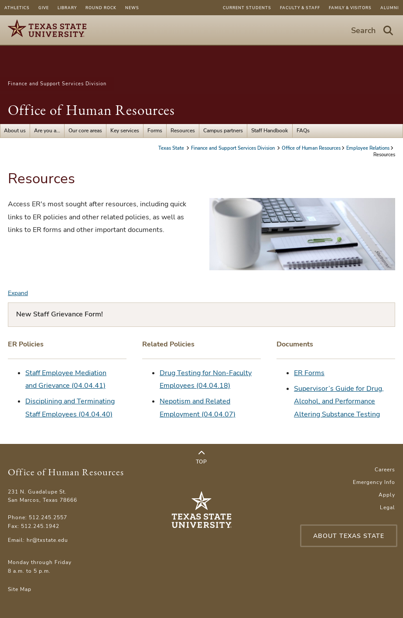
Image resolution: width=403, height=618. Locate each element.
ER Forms (309, 373)
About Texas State (348, 536)
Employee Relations (367, 148)
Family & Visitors (350, 7)
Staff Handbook (269, 130)
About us (15, 130)
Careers (385, 469)
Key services (124, 130)
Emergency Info (374, 482)
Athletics (17, 7)
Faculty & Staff (300, 7)
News (132, 7)
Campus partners (223, 130)
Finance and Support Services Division (57, 84)
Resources (183, 130)
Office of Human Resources (91, 110)
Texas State (171, 148)
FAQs (303, 130)
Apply (387, 494)
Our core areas (85, 130)
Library (67, 7)
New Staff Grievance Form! (59, 314)
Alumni (389, 7)
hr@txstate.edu (47, 540)
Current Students (247, 7)
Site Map (19, 589)
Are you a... (47, 130)
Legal (387, 507)
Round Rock (100, 7)
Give (43, 7)
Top (201, 457)
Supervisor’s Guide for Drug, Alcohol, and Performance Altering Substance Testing (339, 401)
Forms (154, 130)
